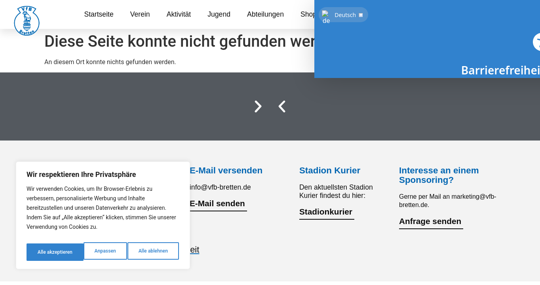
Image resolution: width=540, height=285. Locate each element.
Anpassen (46, 252)
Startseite (98, 14)
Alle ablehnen (95, 252)
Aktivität (179, 14)
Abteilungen (265, 14)
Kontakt (395, 14)
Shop (308, 14)
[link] (509, 14)
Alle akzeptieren (151, 252)
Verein (140, 14)
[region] (103, 218)
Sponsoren (350, 14)
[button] (282, 106)
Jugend (218, 14)
